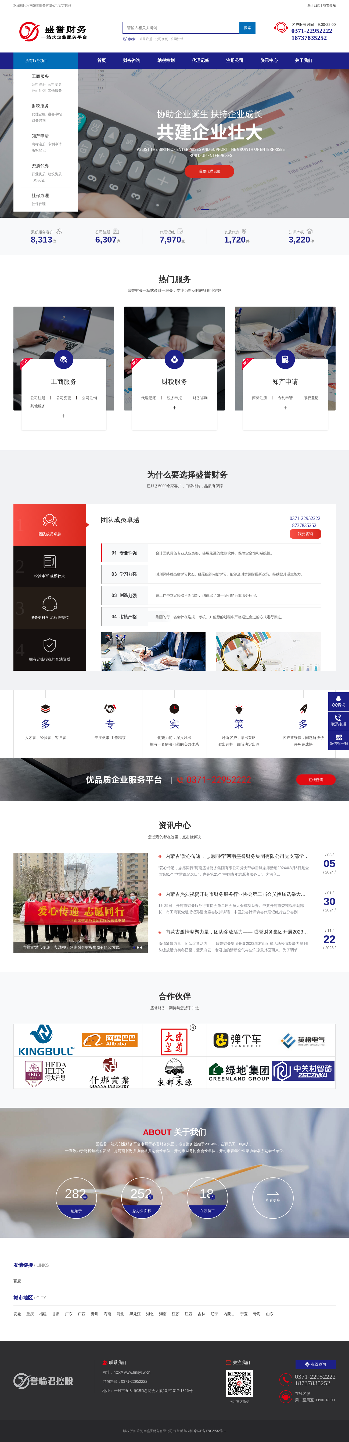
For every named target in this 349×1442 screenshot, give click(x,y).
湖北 (150, 1314)
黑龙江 (135, 1314)
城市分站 (329, 5)
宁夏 (244, 1314)
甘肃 (56, 1314)
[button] (205, 209)
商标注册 (39, 144)
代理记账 (39, 114)
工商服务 (40, 76)
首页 (101, 60)
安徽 (17, 1314)
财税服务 (40, 106)
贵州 (94, 1314)
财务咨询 (39, 120)
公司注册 (145, 39)
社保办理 (40, 195)
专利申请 (55, 144)
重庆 (30, 1314)
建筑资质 (55, 174)
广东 (69, 1314)
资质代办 (40, 165)
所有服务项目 (36, 60)
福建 (43, 1314)
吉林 (201, 1314)
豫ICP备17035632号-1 (210, 1431)
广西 (81, 1314)
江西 (188, 1314)
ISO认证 (38, 180)
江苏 (175, 1314)
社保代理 (39, 204)
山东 (270, 1314)
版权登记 (39, 150)
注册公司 (234, 60)
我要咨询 (305, 534)
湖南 (163, 1314)
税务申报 (55, 114)
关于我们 (313, 5)
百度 (17, 1281)
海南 (107, 1314)
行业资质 (39, 174)
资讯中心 (269, 60)
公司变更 (161, 39)
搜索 (247, 28)
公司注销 (177, 39)
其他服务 (55, 91)
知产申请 (40, 136)
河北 (120, 1314)
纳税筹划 (166, 60)
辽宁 (214, 1314)
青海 (257, 1314)
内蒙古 (229, 1314)
